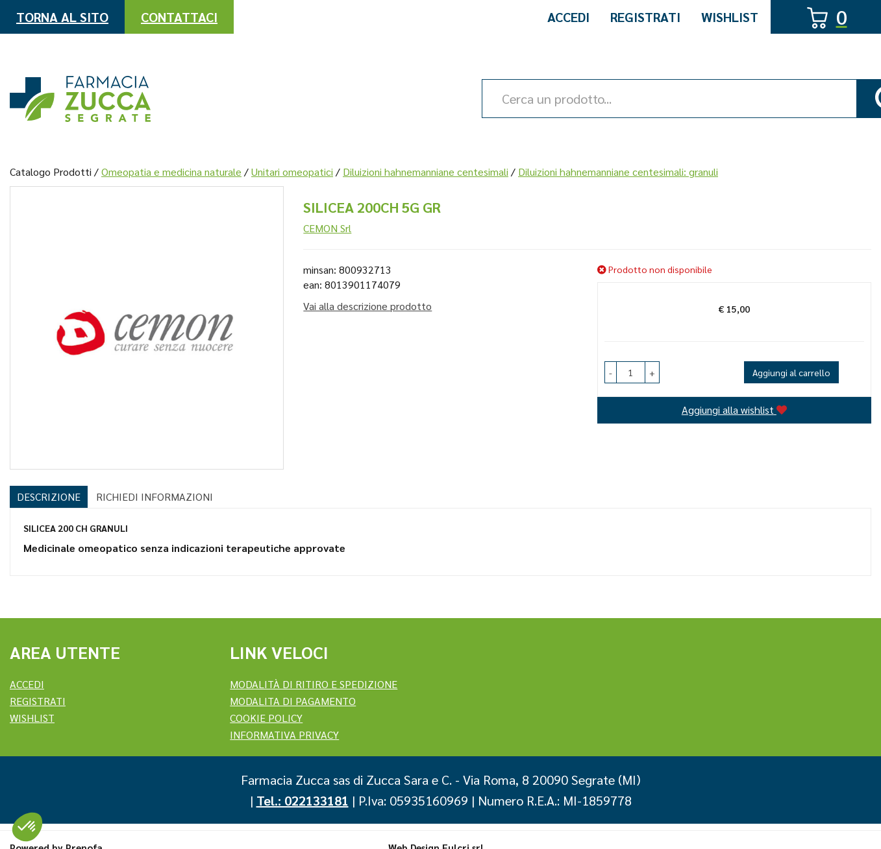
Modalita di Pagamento (293, 701)
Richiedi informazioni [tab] (154, 496)
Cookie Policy (266, 717)
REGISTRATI (38, 701)
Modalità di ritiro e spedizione (313, 684)
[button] (610, 372)
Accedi (568, 16)
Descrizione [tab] (49, 496)
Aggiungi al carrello (791, 372)
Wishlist (729, 16)
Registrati (645, 16)
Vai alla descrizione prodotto (367, 306)
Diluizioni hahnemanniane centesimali (425, 171)
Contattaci (179, 16)
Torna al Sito (62, 16)
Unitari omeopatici (292, 171)
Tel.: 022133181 (302, 800)
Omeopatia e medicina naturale (171, 171)
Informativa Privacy (284, 734)
